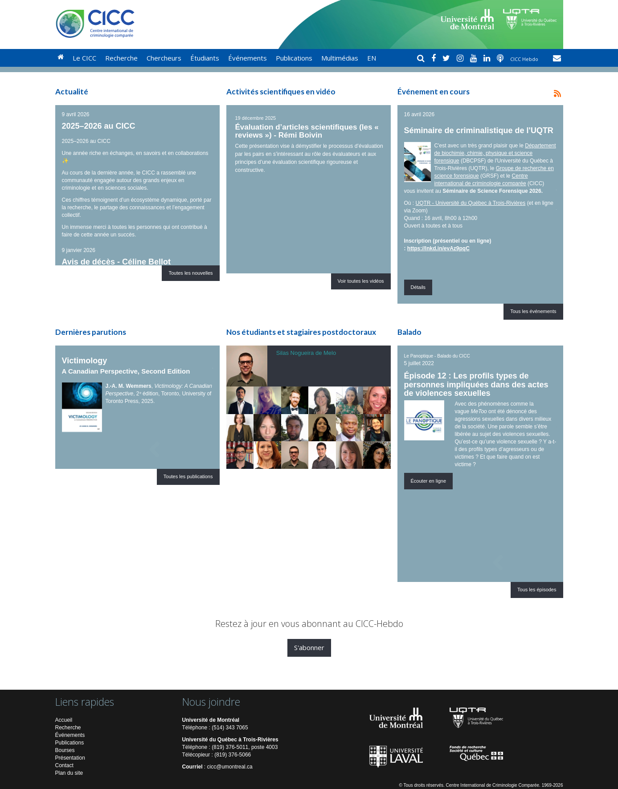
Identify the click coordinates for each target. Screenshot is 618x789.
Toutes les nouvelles (190, 273)
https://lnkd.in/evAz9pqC (438, 248)
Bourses (65, 750)
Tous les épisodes (536, 589)
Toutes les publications (188, 476)
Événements (247, 57)
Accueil (64, 720)
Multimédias (339, 57)
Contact (64, 765)
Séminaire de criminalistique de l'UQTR (478, 130)
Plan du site (69, 773)
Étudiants (204, 57)
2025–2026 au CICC (98, 126)
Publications (294, 57)
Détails (418, 287)
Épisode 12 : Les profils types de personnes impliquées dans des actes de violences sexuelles (476, 384)
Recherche (121, 57)
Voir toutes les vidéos (361, 281)
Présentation (70, 758)
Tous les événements (533, 311)
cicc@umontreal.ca (230, 767)
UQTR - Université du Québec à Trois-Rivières (471, 203)
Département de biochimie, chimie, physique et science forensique (495, 153)
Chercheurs (164, 57)
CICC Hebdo (525, 59)
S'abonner (309, 647)
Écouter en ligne (428, 481)
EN (371, 57)
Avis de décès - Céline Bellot (116, 261)
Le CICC (84, 57)
